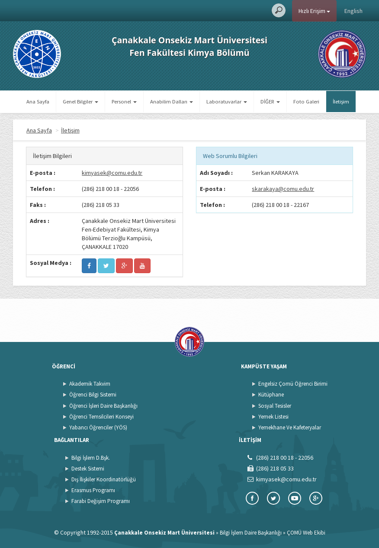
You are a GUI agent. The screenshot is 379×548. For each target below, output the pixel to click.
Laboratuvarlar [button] (226, 101)
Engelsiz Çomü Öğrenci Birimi (293, 383)
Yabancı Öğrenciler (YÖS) (98, 427)
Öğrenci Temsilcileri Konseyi (101, 416)
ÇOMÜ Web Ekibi (306, 532)
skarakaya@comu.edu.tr (283, 189)
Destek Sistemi (87, 468)
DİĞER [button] (270, 101)
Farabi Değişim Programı (100, 501)
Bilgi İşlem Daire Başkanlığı (251, 532)
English (353, 11)
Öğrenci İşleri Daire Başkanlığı (103, 405)
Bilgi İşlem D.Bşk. (90, 457)
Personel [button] (124, 101)
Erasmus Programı (93, 490)
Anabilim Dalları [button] (171, 101)
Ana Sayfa (37, 101)
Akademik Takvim (89, 383)
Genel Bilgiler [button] (80, 101)
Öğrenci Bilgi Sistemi (92, 394)
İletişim (341, 101)
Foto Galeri (306, 101)
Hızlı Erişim (314, 11)
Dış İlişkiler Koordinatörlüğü (103, 479)
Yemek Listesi (273, 416)
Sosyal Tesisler (274, 405)
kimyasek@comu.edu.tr (112, 173)
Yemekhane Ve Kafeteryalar (289, 427)
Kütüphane (271, 394)
